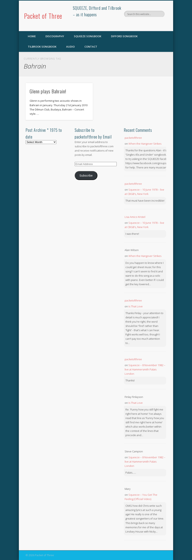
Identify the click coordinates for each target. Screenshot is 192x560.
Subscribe (86, 175)
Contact (90, 46)
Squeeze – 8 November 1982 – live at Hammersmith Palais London (145, 369)
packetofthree (133, 138)
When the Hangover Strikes (144, 143)
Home (32, 36)
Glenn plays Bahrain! (48, 91)
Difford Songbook (124, 36)
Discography (54, 36)
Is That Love (135, 306)
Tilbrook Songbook (42, 46)
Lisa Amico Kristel (135, 217)
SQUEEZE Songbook (87, 36)
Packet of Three (43, 16)
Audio (70, 46)
